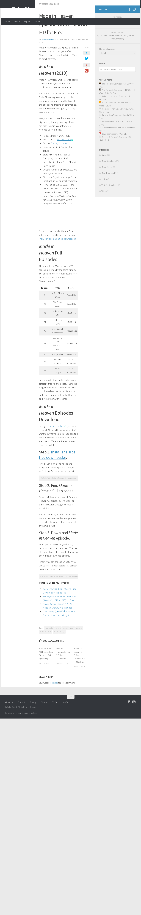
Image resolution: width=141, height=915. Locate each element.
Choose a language (107, 68)
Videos (104, 210)
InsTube (18, 532)
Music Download (108, 192)
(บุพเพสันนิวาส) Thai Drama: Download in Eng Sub (39, 444)
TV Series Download (15, 28)
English (31, 458)
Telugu (73, 458)
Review (104, 198)
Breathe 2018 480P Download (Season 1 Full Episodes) (16, 478)
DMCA (54, 521)
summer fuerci (14, 56)
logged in (20, 502)
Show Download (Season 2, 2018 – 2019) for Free (41, 437)
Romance (46, 458)
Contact (21, 521)
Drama (24, 458)
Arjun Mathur (15, 458)
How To (17, 21)
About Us (9, 521)
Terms (44, 521)
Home (7, 21)
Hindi (38, 458)
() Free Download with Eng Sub (37, 433)
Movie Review (106, 186)
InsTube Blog (20, 9)
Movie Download (108, 180)
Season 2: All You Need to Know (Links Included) (39, 441)
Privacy (33, 521)
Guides (104, 174)
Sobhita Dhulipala (57, 458)
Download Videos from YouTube (114, 153)
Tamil (67, 458)
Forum (37, 21)
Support (27, 21)
